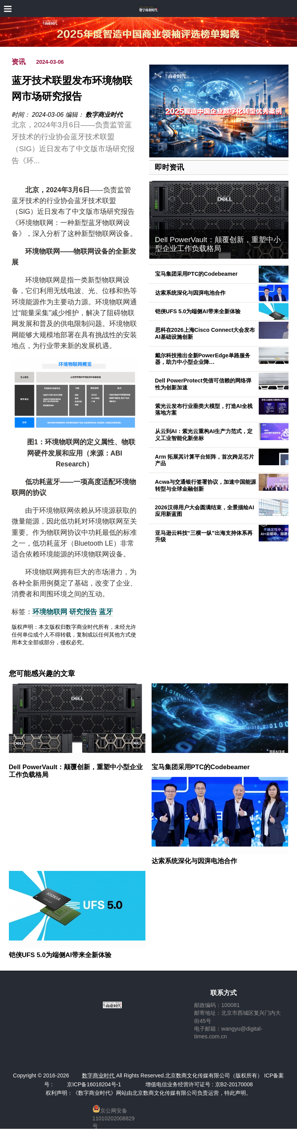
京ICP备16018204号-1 (94, 1084)
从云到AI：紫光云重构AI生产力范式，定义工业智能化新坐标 (204, 434)
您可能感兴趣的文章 (42, 674)
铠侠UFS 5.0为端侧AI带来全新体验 (198, 311)
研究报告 (83, 612)
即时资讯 (169, 167)
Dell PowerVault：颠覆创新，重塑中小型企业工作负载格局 (218, 244)
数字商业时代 (104, 114)
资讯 (19, 62)
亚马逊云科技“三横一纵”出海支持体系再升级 (204, 536)
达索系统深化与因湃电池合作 (190, 293)
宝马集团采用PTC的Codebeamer (196, 274)
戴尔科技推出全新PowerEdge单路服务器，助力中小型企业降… (202, 358)
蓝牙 (106, 612)
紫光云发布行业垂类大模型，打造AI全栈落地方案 (204, 409)
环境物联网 (49, 612)
